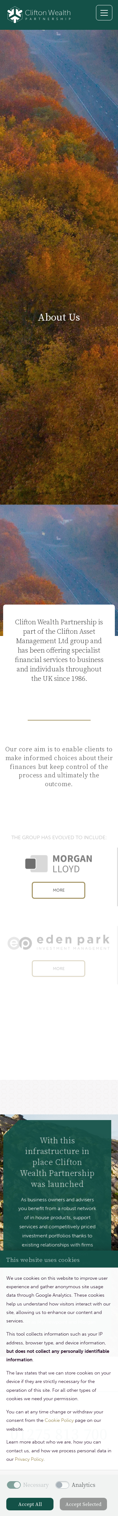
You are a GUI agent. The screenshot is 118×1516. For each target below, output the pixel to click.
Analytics (83, 1485)
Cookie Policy (59, 1420)
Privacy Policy (29, 1459)
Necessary (36, 1485)
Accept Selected (83, 1504)
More (59, 899)
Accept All (30, 1504)
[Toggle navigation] (104, 12)
